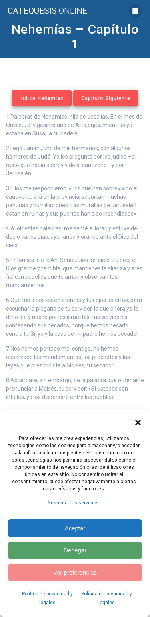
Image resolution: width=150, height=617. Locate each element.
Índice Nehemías (42, 98)
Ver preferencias (75, 572)
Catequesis (47, 11)
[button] (138, 423)
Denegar (75, 550)
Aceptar (75, 528)
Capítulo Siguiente (105, 98)
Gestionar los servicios (73, 503)
